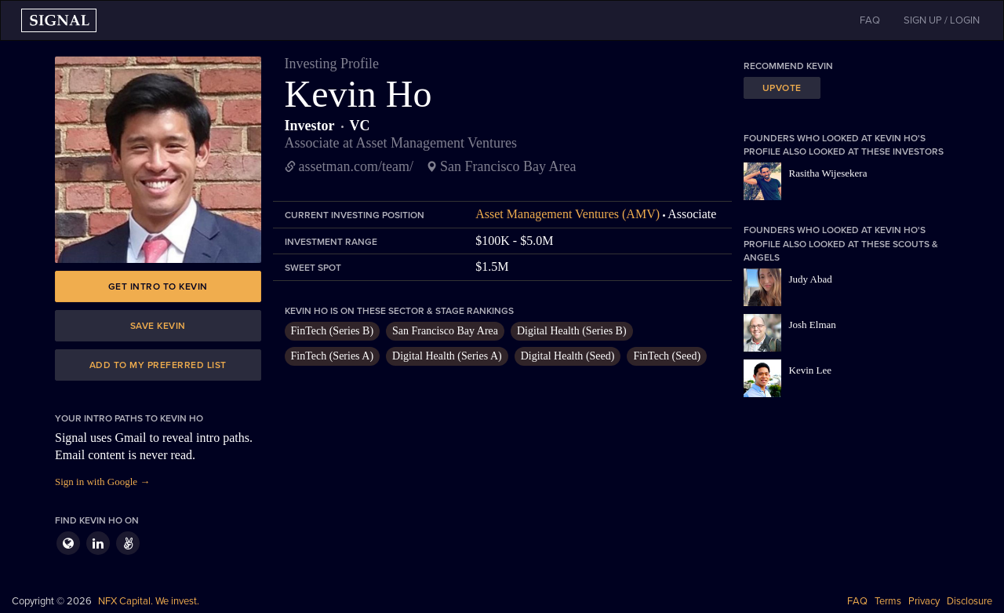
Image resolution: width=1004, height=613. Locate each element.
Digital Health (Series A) (447, 356)
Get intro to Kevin (158, 286)
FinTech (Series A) (332, 356)
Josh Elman (812, 324)
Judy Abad (810, 279)
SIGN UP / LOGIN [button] (942, 20)
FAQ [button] (870, 20)
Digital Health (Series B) (572, 331)
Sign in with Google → (102, 481)
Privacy (924, 601)
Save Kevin (158, 325)
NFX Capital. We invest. (148, 601)
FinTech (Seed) (666, 356)
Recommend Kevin (788, 65)
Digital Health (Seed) (568, 356)
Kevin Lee (810, 370)
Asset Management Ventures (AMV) (567, 214)
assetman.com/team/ (356, 166)
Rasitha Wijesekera (828, 173)
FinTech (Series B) (332, 331)
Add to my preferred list (158, 364)
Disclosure (969, 601)
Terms (888, 601)
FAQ (857, 601)
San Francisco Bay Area (445, 331)
